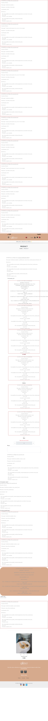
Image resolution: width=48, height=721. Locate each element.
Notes (8, 445)
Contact (23, 678)
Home (21, 248)
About (27, 678)
